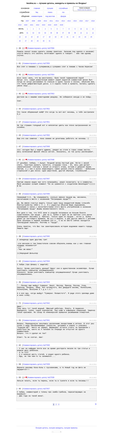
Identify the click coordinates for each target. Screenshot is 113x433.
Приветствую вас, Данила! (84, 9)
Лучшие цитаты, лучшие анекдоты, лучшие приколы (57, 428)
